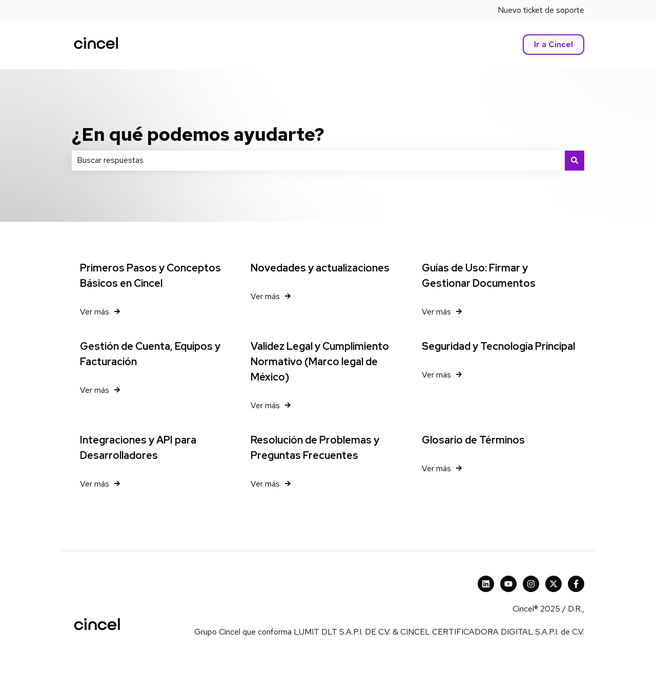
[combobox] (318, 160)
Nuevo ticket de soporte (541, 10)
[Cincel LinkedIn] (486, 584)
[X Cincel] (553, 584)
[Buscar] (574, 160)
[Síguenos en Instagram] (531, 584)
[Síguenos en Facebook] (576, 584)
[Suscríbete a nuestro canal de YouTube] (508, 584)
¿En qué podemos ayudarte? (198, 134)
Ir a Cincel (553, 44)
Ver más (94, 311)
